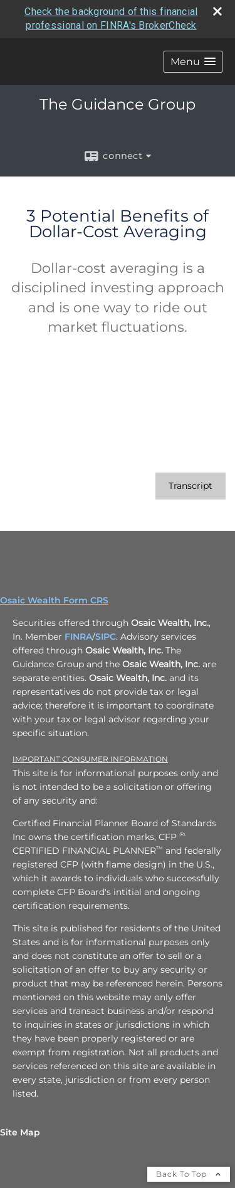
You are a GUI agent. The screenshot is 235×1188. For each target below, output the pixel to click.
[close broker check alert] (217, 11)
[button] (193, 62)
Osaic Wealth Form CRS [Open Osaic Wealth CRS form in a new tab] (54, 600)
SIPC (105, 636)
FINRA (78, 636)
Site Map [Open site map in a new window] (20, 1132)
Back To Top (188, 1174)
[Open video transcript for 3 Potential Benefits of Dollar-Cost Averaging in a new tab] (190, 486)
